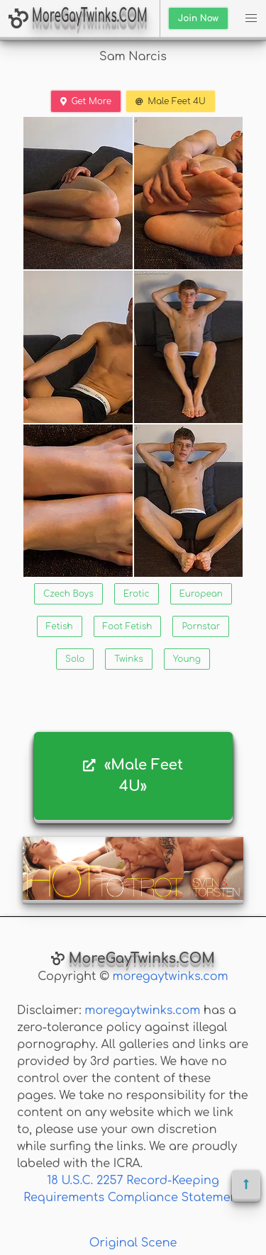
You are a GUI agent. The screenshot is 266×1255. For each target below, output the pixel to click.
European (201, 594)
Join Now (198, 18)
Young (187, 659)
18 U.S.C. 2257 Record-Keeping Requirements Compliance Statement (133, 1189)
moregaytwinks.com (170, 976)
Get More (85, 101)
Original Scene (133, 1243)
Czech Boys (68, 594)
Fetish (59, 626)
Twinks (128, 659)
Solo (74, 659)
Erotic (136, 594)
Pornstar (201, 626)
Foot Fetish (128, 626)
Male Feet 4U (170, 101)
